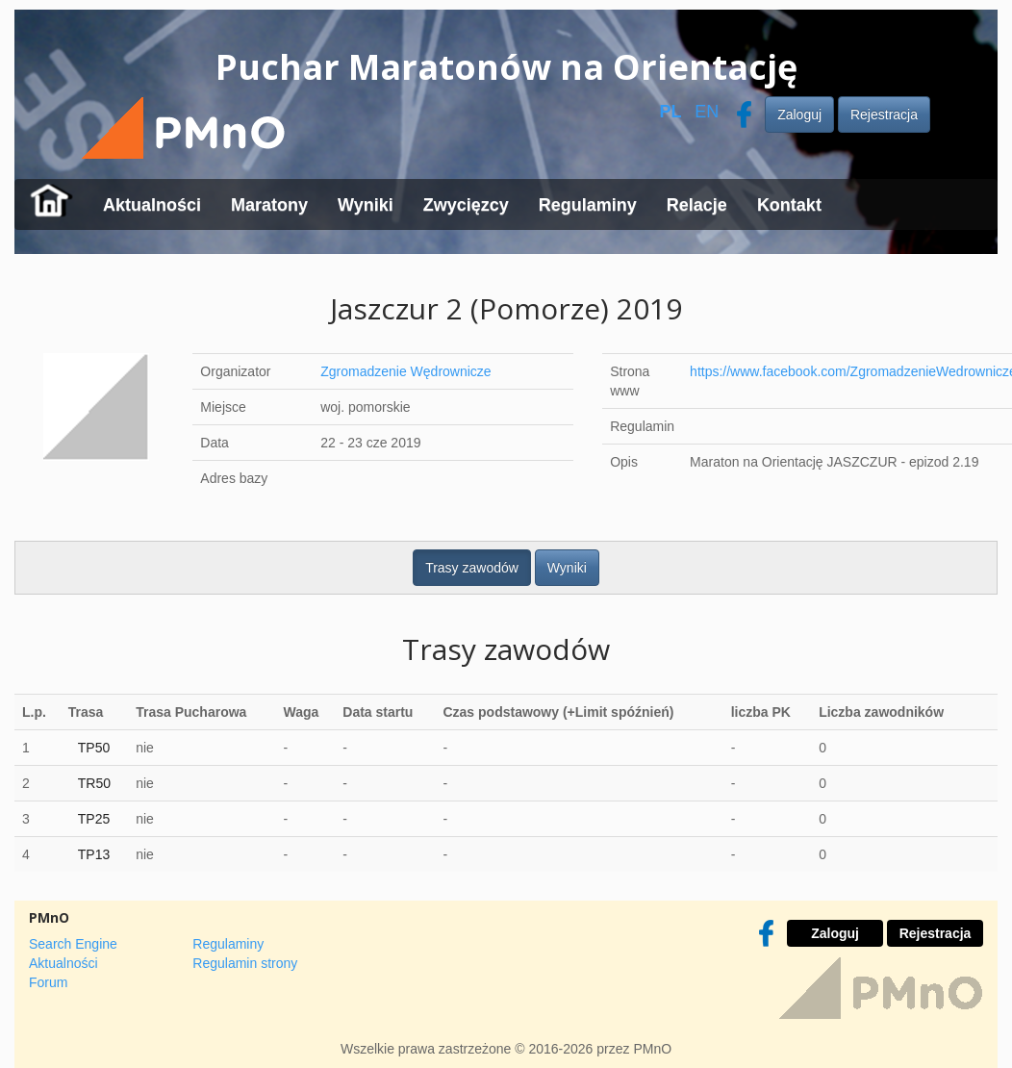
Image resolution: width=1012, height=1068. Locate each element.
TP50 (94, 747)
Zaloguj (799, 114)
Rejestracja (884, 114)
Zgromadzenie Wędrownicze (405, 371)
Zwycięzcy (466, 205)
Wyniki (365, 205)
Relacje (697, 205)
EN (707, 111)
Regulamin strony (244, 963)
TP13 (94, 854)
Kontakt (789, 205)
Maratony (269, 205)
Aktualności (152, 205)
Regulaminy (588, 205)
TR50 (94, 783)
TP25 (94, 818)
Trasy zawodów (472, 567)
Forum (48, 982)
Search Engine (73, 944)
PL (670, 111)
